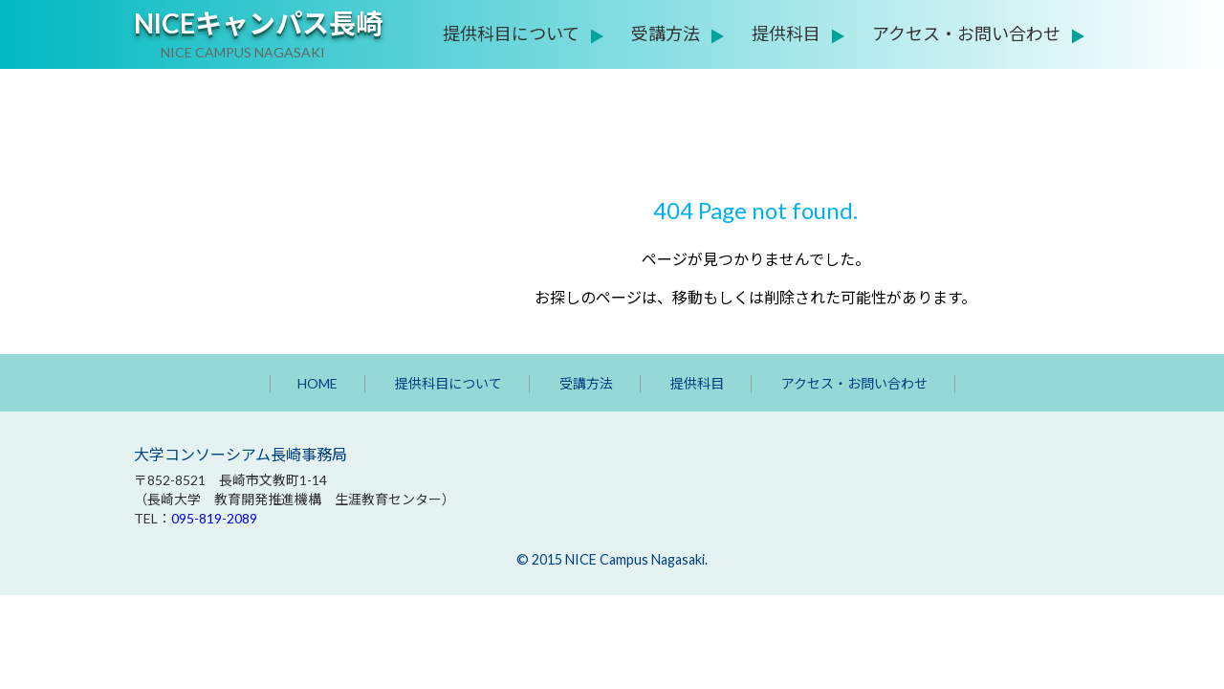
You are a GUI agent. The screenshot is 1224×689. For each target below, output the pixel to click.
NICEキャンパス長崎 (258, 23)
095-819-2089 (214, 518)
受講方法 (665, 33)
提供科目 (786, 33)
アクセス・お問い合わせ (966, 33)
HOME (317, 383)
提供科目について (511, 33)
